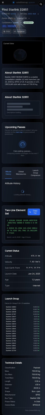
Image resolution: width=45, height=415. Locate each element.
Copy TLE (33, 212)
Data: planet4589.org (32, 410)
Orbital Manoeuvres (21, 173)
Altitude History (8, 173)
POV (6, 31)
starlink (15, 23)
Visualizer (19, 31)
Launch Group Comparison (35, 172)
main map (19, 132)
